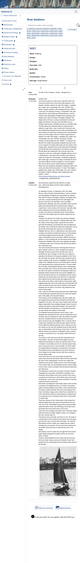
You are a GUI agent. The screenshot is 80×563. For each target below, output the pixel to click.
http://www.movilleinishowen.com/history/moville (55, 176)
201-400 (36, 29)
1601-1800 (58, 31)
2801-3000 (40, 35)
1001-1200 (31, 31)
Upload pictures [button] (63, 507)
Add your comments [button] (44, 507)
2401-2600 (58, 33)
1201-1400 (40, 31)
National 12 (6, 12)
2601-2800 (31, 35)
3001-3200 (49, 35)
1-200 (29, 29)
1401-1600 (49, 31)
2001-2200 (40, 33)
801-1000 (57, 29)
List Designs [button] (72, 29)
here (72, 517)
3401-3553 (31, 38)
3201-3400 (58, 35)
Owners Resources (10, 15)
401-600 (43, 29)
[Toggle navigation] (76, 11)
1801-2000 (31, 33)
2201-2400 (49, 33)
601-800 (50, 29)
